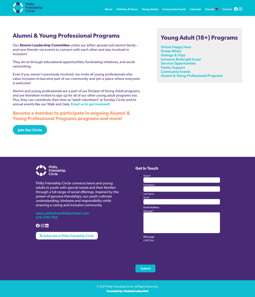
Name (147, 175)
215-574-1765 (47, 217)
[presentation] (173, 249)
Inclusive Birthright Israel (181, 59)
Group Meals (171, 50)
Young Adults (150, 9)
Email (146, 197)
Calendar (195, 9)
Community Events (174, 9)
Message (148, 210)
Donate (209, 9)
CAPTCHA (148, 240)
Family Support (173, 67)
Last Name (149, 193)
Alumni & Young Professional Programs (192, 75)
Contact (227, 9)
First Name (149, 184)
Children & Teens (127, 9)
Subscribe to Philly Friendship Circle (67, 235)
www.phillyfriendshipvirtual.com (62, 213)
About (108, 9)
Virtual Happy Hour (176, 46)
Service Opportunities (178, 63)
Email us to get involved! (90, 104)
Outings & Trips (173, 55)
